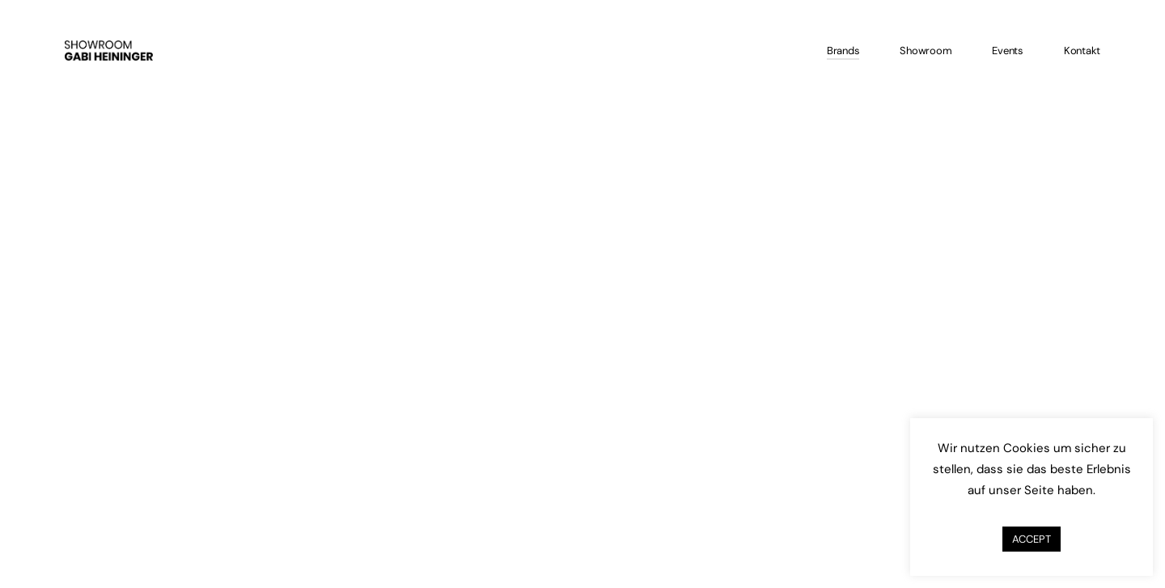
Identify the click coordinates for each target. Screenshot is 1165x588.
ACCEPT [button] (1031, 539)
